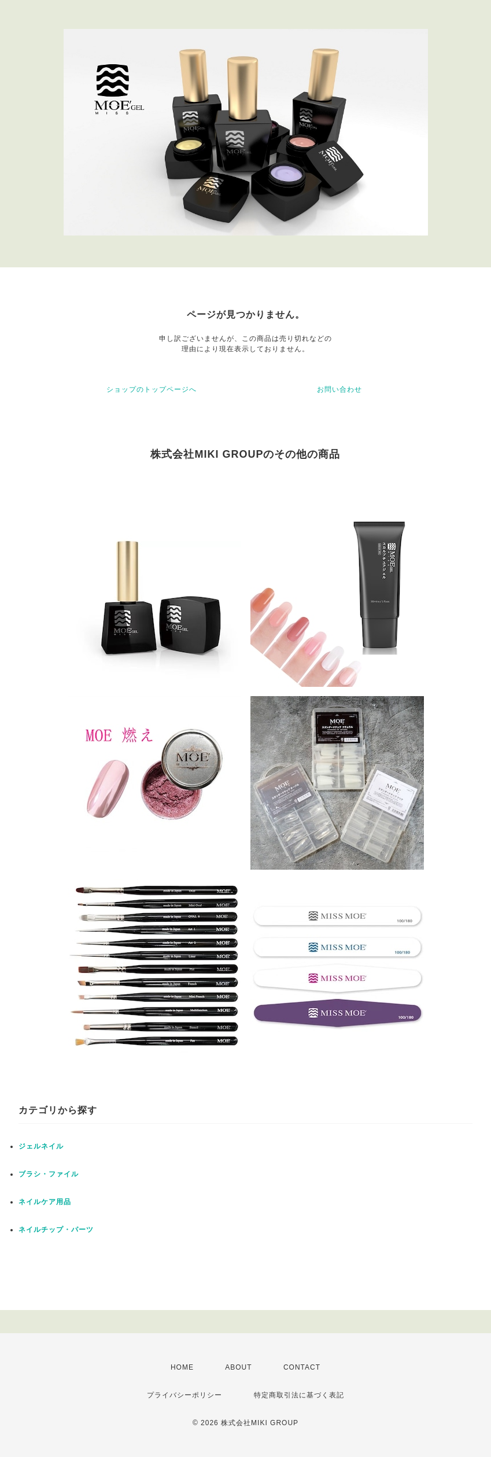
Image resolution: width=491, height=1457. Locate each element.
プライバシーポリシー (184, 1395)
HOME (182, 1367)
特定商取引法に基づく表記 (299, 1395)
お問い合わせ (339, 389)
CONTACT (301, 1367)
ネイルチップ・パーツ (56, 1230)
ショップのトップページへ (151, 389)
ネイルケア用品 (45, 1202)
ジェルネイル (41, 1146)
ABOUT (238, 1367)
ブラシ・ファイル (49, 1174)
